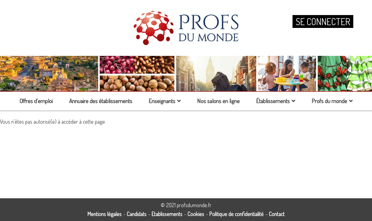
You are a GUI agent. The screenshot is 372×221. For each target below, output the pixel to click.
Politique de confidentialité (236, 214)
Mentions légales (104, 214)
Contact (277, 214)
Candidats (136, 214)
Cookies (196, 214)
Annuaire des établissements (100, 101)
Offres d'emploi (36, 101)
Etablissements (167, 214)
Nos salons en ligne (218, 101)
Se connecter (323, 21)
